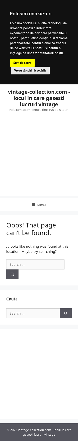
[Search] (12, 274)
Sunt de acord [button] (22, 62)
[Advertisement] (39, 157)
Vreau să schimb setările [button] (30, 70)
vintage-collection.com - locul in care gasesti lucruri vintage (39, 98)
